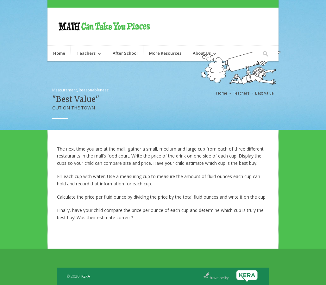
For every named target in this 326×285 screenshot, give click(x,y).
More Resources (165, 53)
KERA (85, 276)
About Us (201, 54)
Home (59, 53)
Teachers (86, 54)
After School (125, 53)
